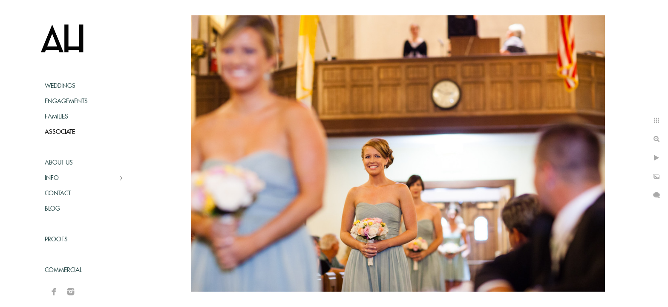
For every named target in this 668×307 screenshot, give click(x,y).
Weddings (60, 86)
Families (56, 116)
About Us (59, 162)
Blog (52, 209)
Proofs (56, 239)
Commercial (63, 270)
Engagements (66, 101)
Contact (58, 193)
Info (52, 178)
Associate (60, 132)
